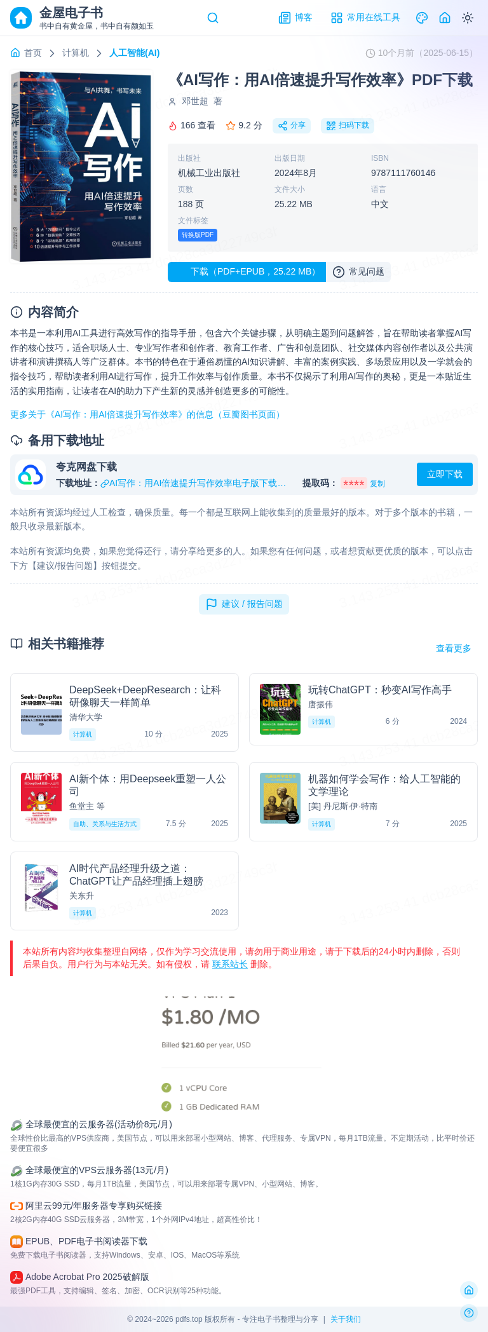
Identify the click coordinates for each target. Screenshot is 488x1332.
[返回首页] (469, 1290)
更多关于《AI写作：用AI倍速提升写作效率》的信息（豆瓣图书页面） (147, 414)
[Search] (213, 18)
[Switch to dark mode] (468, 18)
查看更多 (453, 648)
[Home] (445, 18)
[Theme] (422, 18)
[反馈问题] (469, 1313)
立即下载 (445, 474)
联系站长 (230, 964)
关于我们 (345, 1319)
